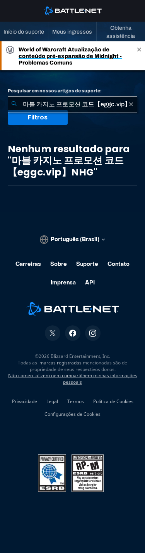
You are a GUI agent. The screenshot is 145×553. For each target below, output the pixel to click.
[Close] (139, 55)
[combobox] (72, 104)
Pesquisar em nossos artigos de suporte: (55, 91)
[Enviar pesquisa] (14, 104)
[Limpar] (131, 104)
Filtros (38, 117)
